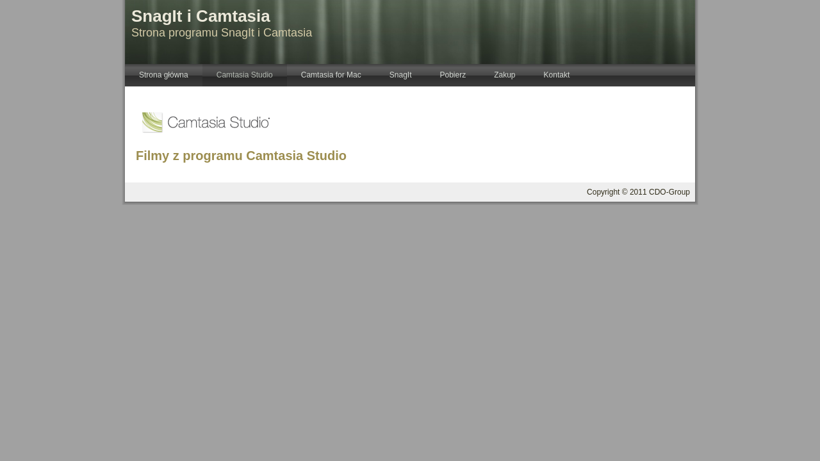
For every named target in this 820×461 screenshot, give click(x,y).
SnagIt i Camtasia (200, 16)
